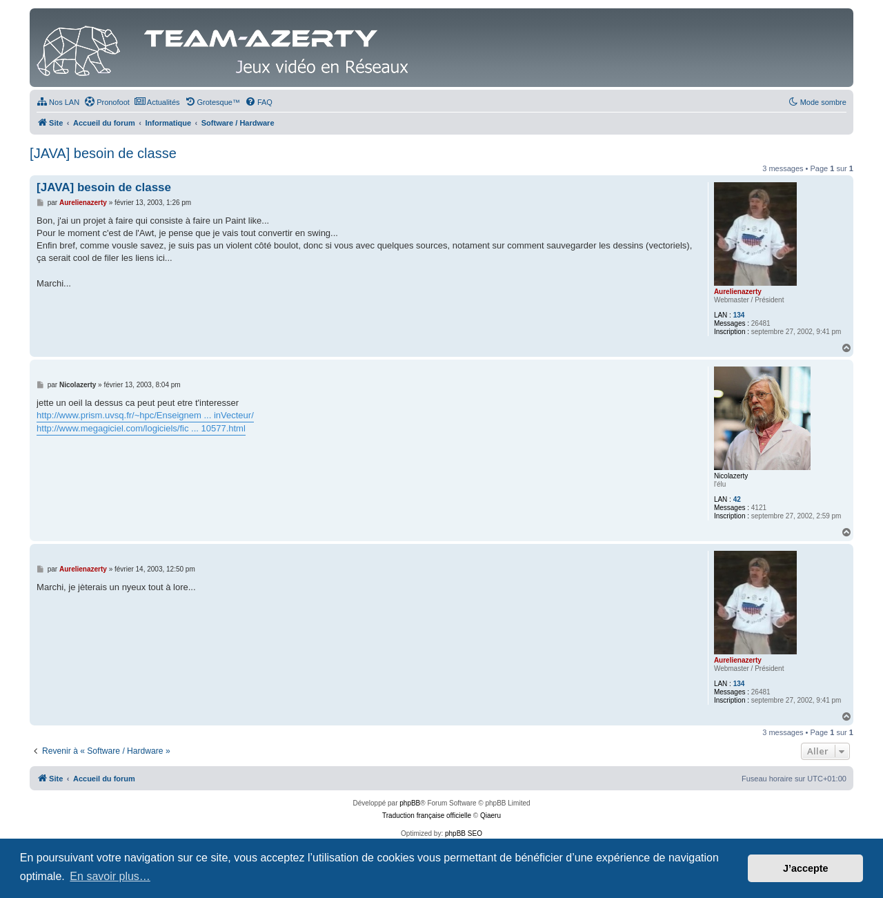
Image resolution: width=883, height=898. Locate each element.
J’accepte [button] (806, 868)
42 (737, 499)
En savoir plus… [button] (110, 876)
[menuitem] (58, 102)
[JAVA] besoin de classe (103, 153)
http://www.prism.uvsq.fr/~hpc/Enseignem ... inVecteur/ (145, 415)
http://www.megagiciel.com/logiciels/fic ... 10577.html (141, 428)
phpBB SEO (463, 833)
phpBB (409, 803)
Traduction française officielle (426, 815)
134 (739, 315)
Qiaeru (490, 815)
